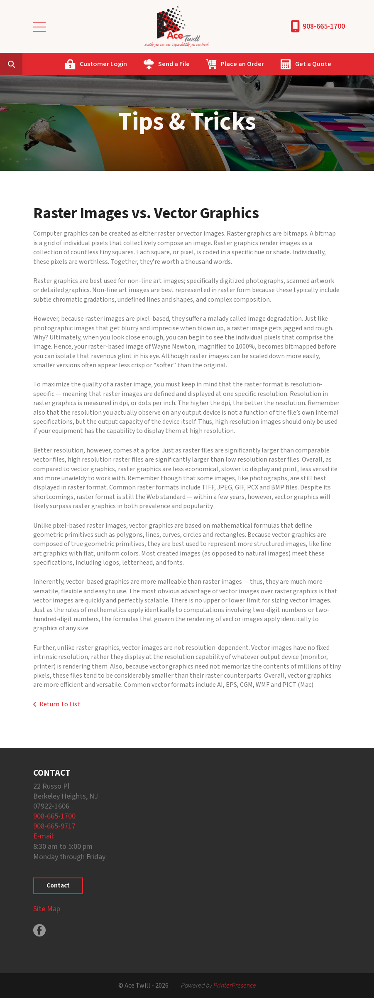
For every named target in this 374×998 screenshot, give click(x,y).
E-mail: (44, 836)
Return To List (59, 704)
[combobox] (24, 64)
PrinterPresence (234, 985)
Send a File (174, 64)
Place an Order (242, 64)
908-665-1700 (324, 26)
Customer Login (103, 64)
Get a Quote (313, 64)
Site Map (46, 909)
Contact (58, 885)
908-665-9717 (54, 826)
